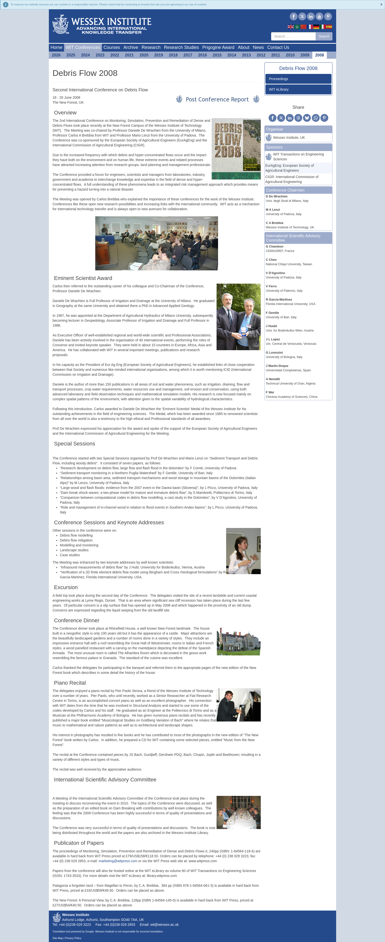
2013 (246, 55)
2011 (275, 55)
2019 (158, 55)
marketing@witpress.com (118, 861)
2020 (144, 55)
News (258, 47)
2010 (290, 55)
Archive (131, 47)
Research (151, 47)
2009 (305, 55)
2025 (71, 55)
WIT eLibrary (279, 89)
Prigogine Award (218, 47)
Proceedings (278, 79)
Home (56, 47)
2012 (261, 55)
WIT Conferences (83, 47)
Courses (112, 47)
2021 (129, 55)
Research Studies (181, 47)
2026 (56, 55)
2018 (173, 55)
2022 (114, 55)
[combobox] (293, 36)
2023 (100, 55)
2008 (319, 55)
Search (324, 36)
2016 (202, 55)
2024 (85, 55)
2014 (231, 55)
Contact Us (278, 47)
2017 (187, 55)
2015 (217, 55)
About (243, 47)
